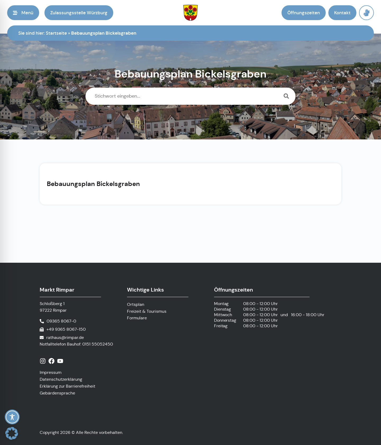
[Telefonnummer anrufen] (58, 321)
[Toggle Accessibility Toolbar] (12, 417)
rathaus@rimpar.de (65, 337)
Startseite (56, 33)
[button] (23, 12)
